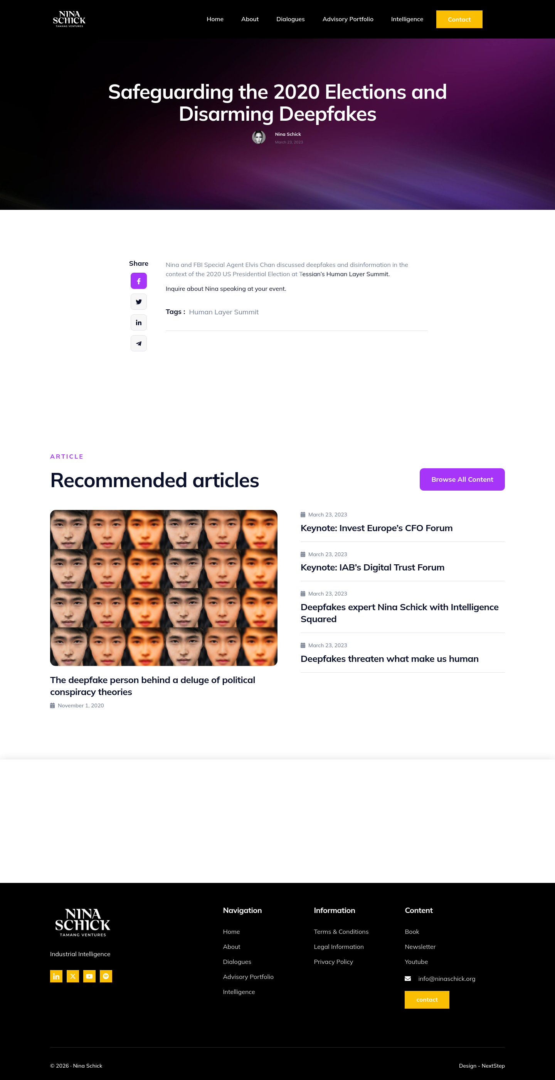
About (243, 19)
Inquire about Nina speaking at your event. (226, 288)
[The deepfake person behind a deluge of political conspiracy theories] (164, 588)
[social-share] (139, 281)
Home (206, 19)
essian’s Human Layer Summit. (346, 274)
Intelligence (406, 19)
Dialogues (285, 19)
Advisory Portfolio (345, 19)
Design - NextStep (482, 1065)
